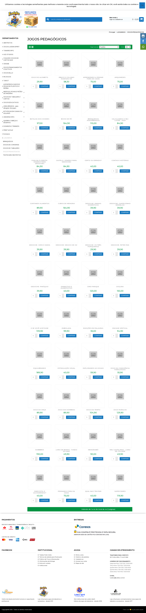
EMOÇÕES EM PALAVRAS (93, 328)
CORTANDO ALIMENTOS (39, 203)
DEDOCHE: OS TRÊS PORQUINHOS (93, 245)
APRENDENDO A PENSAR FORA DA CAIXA (93, 78)
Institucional (42, 565)
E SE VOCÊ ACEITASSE (39, 328)
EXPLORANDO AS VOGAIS (93, 368)
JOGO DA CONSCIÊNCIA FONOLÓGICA (120, 368)
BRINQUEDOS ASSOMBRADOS (93, 119)
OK (142, 5)
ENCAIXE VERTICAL (120, 328)
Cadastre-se (78, 559)
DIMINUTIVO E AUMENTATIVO (66, 287)
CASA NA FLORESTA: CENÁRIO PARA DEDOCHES (39, 162)
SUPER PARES (120, 491)
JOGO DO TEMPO (93, 410)
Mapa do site (79, 563)
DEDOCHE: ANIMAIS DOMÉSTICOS (93, 204)
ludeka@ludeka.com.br (117, 578)
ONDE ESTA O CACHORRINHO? (39, 492)
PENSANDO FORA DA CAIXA (66, 492)
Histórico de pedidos (81, 557)
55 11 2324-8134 (114, 557)
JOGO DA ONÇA (39, 410)
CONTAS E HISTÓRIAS (120, 160)
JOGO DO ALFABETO (39, 77)
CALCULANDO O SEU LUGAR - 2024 (120, 119)
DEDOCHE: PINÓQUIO (39, 286)
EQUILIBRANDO (39, 368)
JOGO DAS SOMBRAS (66, 410)
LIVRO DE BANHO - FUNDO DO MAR (66, 450)
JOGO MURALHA (120, 410)
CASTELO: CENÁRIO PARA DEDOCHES (66, 161)
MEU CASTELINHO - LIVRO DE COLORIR (120, 450)
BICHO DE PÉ (66, 119)
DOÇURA (120, 286)
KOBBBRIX (39, 450)
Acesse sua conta (80, 561)
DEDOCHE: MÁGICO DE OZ (66, 245)
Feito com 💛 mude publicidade (133, 609)
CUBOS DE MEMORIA (66, 203)
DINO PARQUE (93, 286)
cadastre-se (119, 19)
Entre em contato (44, 563)
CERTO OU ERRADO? (93, 160)
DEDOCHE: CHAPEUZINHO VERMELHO (120, 204)
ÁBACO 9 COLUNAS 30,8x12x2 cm (66, 78)
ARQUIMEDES (120, 77)
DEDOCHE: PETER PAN (120, 245)
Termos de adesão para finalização (50, 557)
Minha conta (78, 555)
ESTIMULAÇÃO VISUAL (66, 368)
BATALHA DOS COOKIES (39, 119)
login (111, 19)
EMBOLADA (66, 328)
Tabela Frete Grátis (45, 555)
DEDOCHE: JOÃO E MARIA (39, 245)
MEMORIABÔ (93, 450)
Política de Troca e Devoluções (48, 559)
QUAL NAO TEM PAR (93, 491)
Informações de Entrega (46, 561)
